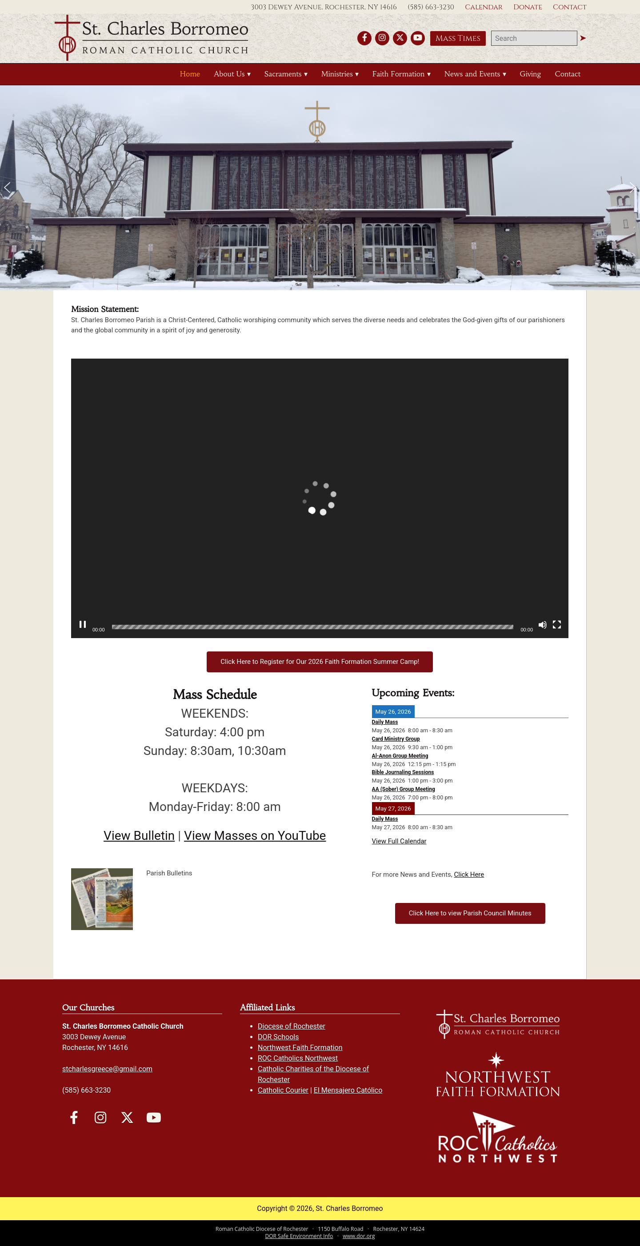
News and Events (472, 73)
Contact (570, 7)
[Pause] (82, 624)
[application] (319, 498)
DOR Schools (278, 1037)
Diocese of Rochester (291, 1026)
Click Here (469, 875)
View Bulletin (139, 835)
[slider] (313, 627)
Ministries (337, 73)
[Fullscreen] (556, 624)
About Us (229, 73)
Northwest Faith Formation (300, 1047)
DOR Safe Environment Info (299, 1236)
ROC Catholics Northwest (298, 1058)
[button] (7, 187)
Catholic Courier (283, 1090)
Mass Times (458, 38)
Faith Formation (398, 73)
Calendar (484, 7)
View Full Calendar (399, 841)
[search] (534, 38)
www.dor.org (359, 1236)
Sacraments (283, 73)
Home (190, 73)
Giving (530, 73)
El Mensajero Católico (348, 1090)
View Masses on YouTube (255, 835)
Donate (527, 7)
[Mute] (542, 624)
